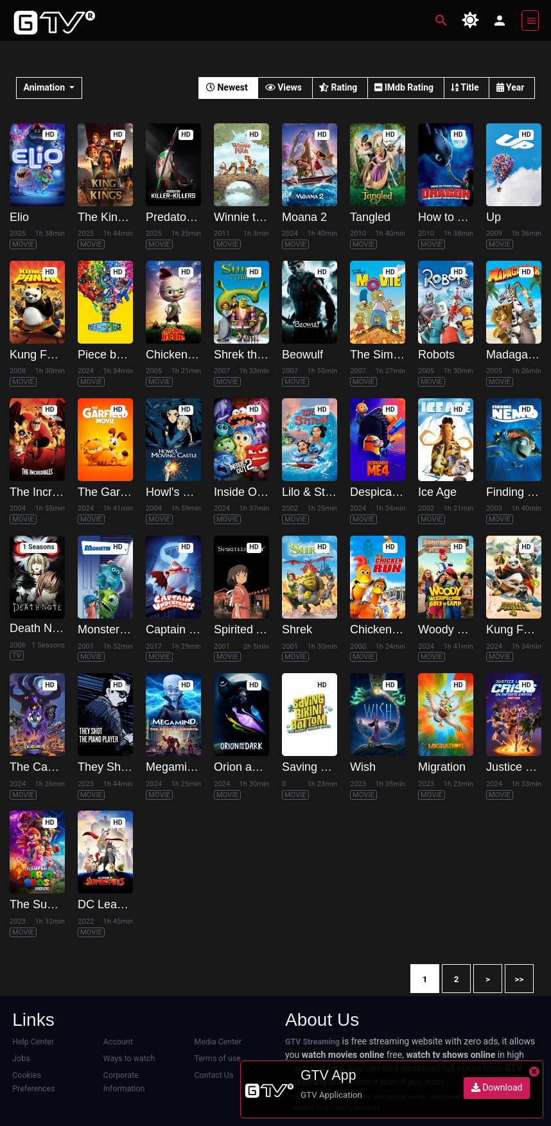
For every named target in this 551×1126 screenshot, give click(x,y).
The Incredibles (49, 492)
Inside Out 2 (245, 492)
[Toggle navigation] (530, 20)
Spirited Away (249, 629)
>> (519, 979)
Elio (19, 217)
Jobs (21, 1058)
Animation (45, 87)
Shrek (297, 629)
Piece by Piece (116, 354)
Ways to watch (128, 1058)
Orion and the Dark (262, 767)
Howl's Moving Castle (201, 492)
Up (493, 217)
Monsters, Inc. (114, 629)
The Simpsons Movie (404, 354)
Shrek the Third (253, 354)
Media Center (217, 1041)
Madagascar (518, 354)
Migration (442, 767)
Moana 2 (304, 217)
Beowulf (302, 354)
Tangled (370, 217)
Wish (363, 767)
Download (497, 1087)
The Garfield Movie (126, 492)
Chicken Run (383, 629)
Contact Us (213, 1075)
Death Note (39, 628)
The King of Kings (123, 217)
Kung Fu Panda (50, 354)
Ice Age (437, 492)
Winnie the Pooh (256, 217)
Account (117, 1041)
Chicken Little (180, 354)
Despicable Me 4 (393, 492)
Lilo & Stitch (312, 492)
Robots (436, 354)
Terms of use (217, 1058)
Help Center (32, 1041)
